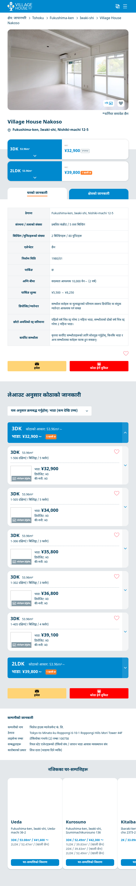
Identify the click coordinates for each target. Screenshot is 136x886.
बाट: (66, 145)
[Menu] (125, 6)
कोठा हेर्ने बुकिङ (99, 368)
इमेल (37, 368)
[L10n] (117, 6)
